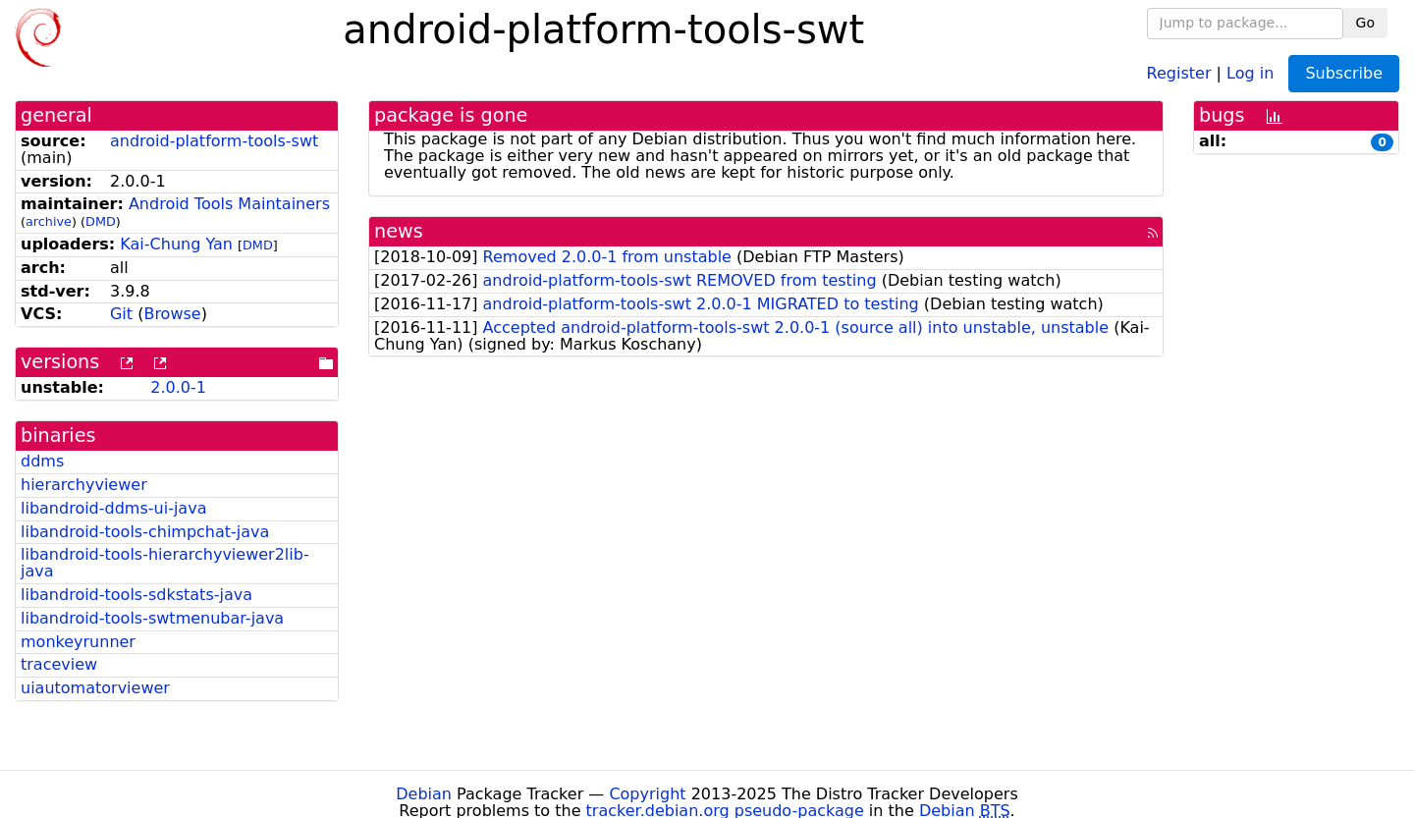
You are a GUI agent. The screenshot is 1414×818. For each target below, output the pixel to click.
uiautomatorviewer (95, 688)
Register (1179, 72)
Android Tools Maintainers (229, 203)
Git (121, 313)
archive (49, 221)
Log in (1250, 72)
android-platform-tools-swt (214, 141)
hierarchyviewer (84, 484)
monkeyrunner (78, 641)
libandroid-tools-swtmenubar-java (152, 618)
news (398, 231)
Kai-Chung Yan (176, 244)
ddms (42, 461)
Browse (171, 313)
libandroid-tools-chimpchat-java (145, 531)
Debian (424, 794)
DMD (100, 221)
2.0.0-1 (178, 387)
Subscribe (1344, 73)
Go (1365, 22)
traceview (59, 664)
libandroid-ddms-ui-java (113, 508)
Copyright (647, 794)
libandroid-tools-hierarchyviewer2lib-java (165, 562)
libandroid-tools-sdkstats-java (136, 594)
